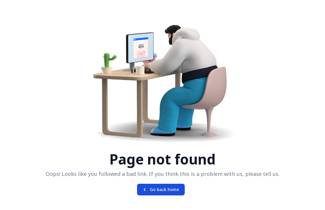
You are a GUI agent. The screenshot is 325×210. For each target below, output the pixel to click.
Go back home (160, 189)
